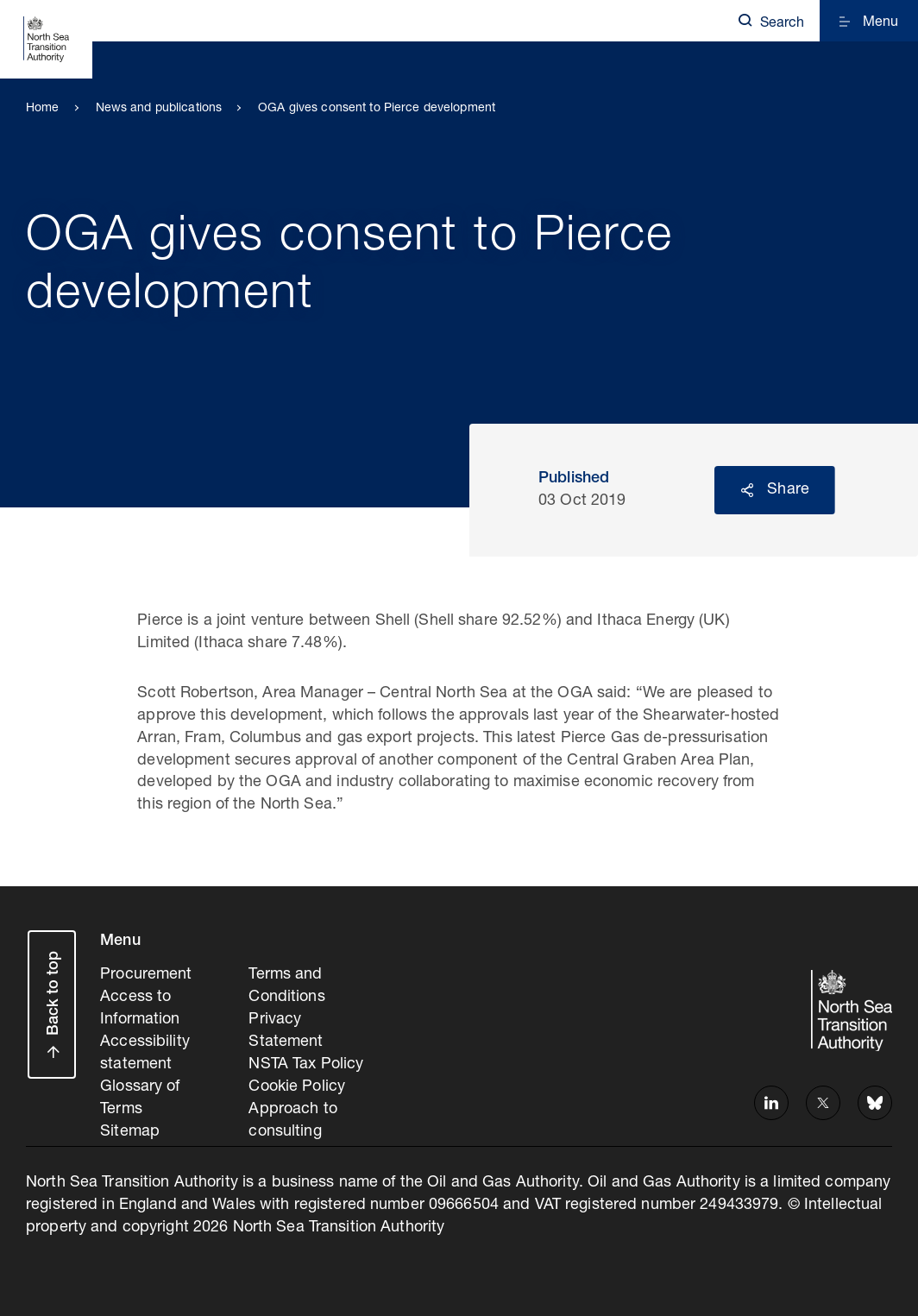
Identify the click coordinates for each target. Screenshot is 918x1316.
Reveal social (747, 490)
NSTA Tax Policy (305, 1065)
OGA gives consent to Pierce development (376, 109)
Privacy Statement (285, 1031)
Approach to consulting (292, 1121)
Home (43, 109)
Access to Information (139, 1009)
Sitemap (130, 1132)
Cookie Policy (296, 1087)
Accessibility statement (145, 1054)
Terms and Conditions (286, 986)
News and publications (159, 109)
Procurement (146, 975)
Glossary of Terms (139, 1099)
